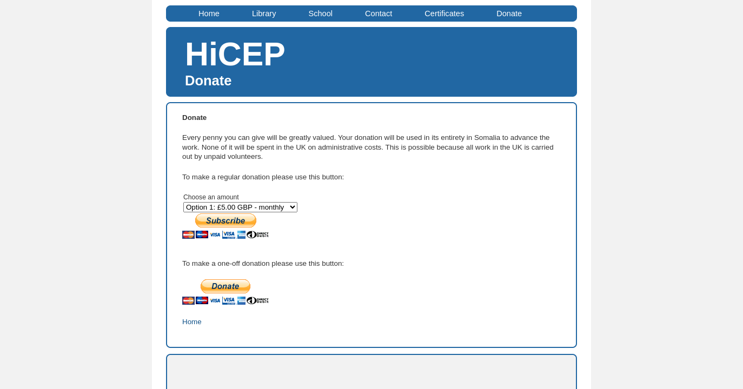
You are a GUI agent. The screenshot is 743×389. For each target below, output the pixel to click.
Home (209, 13)
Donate (509, 13)
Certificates (444, 13)
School (320, 13)
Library (264, 13)
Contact (378, 13)
